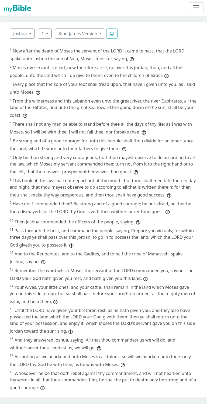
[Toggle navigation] (196, 7)
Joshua (20, 34)
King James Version (78, 34)
